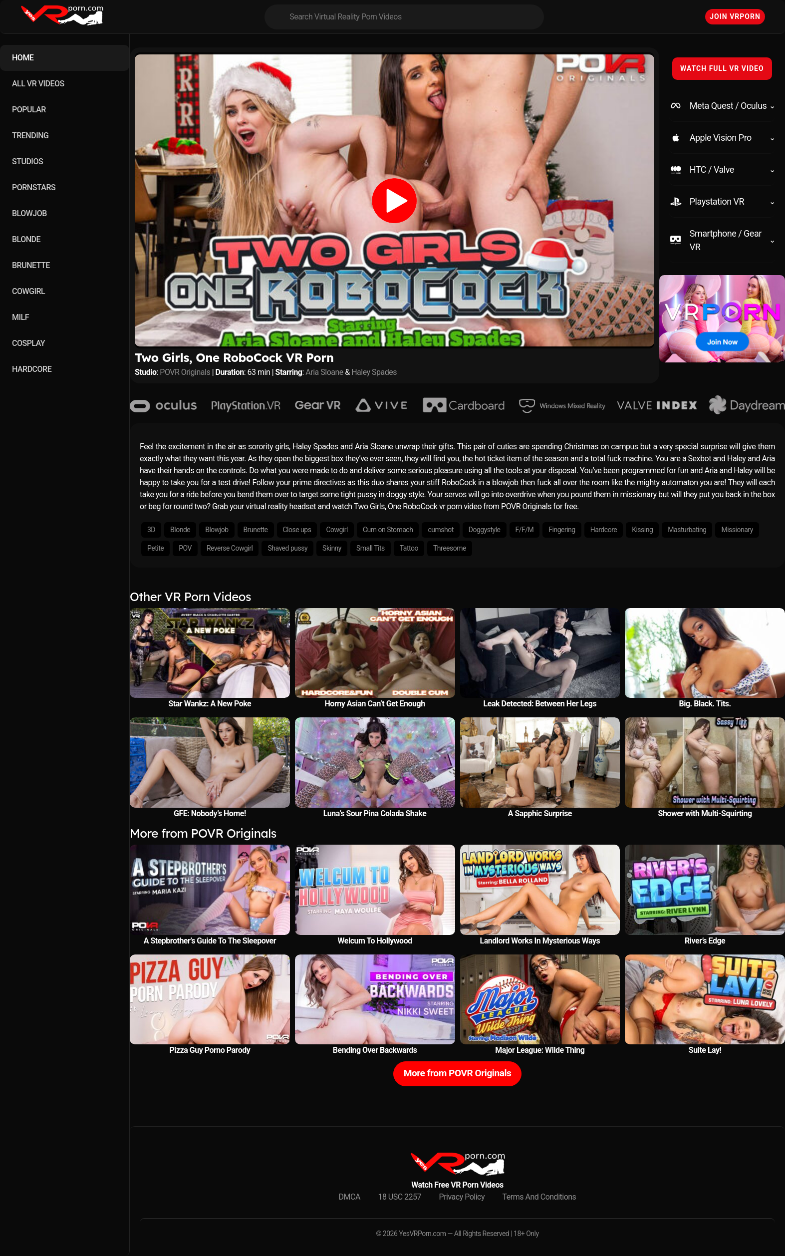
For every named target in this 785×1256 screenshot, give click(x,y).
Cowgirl (337, 530)
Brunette (256, 530)
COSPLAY (28, 343)
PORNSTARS (33, 187)
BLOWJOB (29, 213)
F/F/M (525, 530)
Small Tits (370, 548)
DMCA (349, 1197)
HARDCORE (31, 369)
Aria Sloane (324, 372)
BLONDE (26, 239)
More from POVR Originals (458, 1073)
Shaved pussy (287, 548)
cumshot (440, 530)
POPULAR (29, 109)
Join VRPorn (735, 16)
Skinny (331, 548)
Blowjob (216, 530)
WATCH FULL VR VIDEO (722, 68)
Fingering (561, 530)
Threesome (449, 548)
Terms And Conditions (539, 1197)
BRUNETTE (31, 265)
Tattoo (409, 548)
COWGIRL (28, 291)
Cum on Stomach (388, 530)
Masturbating (687, 530)
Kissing (642, 530)
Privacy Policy (462, 1197)
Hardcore (603, 530)
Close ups (297, 530)
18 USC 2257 (399, 1197)
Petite (155, 548)
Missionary (737, 530)
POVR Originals (185, 372)
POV (185, 548)
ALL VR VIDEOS (38, 83)
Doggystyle (485, 530)
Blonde (180, 530)
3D (151, 530)
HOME (22, 57)
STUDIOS (27, 161)
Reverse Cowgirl (230, 548)
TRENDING (30, 135)
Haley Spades (374, 372)
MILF (20, 317)
